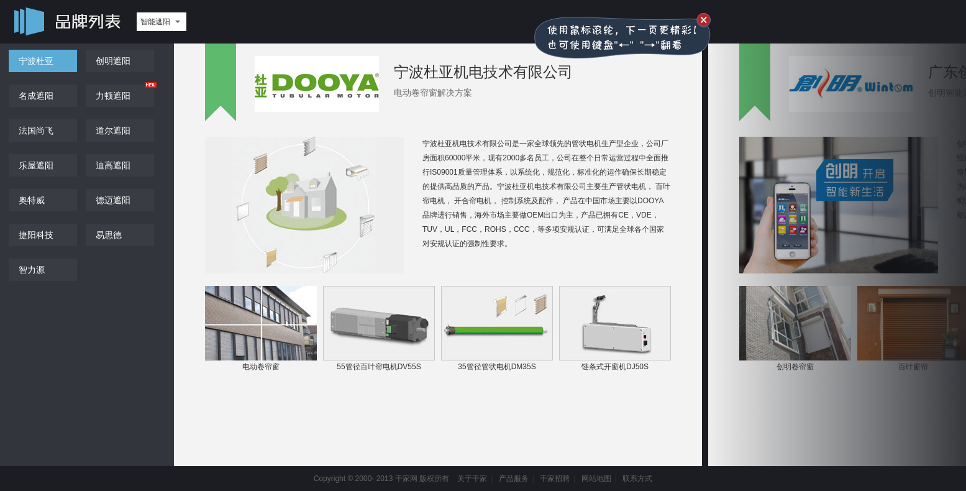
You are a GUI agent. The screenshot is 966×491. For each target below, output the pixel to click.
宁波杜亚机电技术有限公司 (483, 72)
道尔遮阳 (113, 130)
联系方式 (637, 478)
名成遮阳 (36, 96)
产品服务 (514, 478)
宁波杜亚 (36, 61)
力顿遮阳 (113, 96)
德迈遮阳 (113, 200)
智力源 (32, 270)
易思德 (109, 235)
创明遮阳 (113, 61)
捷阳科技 (36, 235)
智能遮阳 (155, 21)
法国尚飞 (36, 130)
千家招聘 (555, 478)
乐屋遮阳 (36, 165)
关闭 (703, 19)
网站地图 (596, 478)
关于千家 (472, 478)
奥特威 (32, 200)
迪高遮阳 (113, 165)
